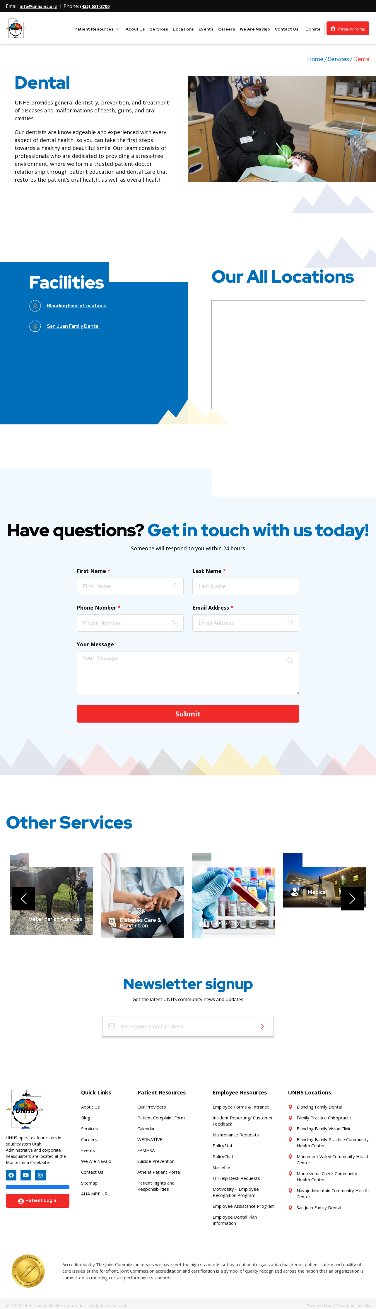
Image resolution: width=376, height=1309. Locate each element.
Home (315, 59)
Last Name (209, 570)
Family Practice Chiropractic (324, 1113)
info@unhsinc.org (40, 6)
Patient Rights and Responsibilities (156, 1182)
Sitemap (89, 1179)
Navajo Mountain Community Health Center (333, 1189)
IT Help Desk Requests (236, 1174)
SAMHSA (146, 1146)
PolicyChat (223, 1152)
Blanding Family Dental (319, 1103)
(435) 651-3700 (100, 6)
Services (338, 59)
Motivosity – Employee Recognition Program (236, 1188)
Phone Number (99, 607)
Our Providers (151, 1103)
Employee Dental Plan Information (235, 1216)
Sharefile (221, 1163)
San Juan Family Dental (319, 1203)
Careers (89, 1135)
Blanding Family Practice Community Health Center (333, 1138)
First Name (93, 570)
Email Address (212, 607)
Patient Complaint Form (161, 1113)
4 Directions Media (351, 1301)
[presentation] (23, 896)
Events (88, 1146)
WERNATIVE (150, 1135)
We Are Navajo (96, 1157)
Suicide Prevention (156, 1157)
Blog (85, 1113)
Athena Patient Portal (159, 1168)
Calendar (146, 1124)
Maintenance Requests (236, 1130)
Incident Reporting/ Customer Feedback (243, 1117)
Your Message (95, 644)
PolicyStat (223, 1141)
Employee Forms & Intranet (241, 1103)
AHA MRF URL (95, 1189)
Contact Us (92, 1168)
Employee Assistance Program (244, 1202)
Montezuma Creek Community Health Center (327, 1172)
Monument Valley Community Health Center (333, 1155)
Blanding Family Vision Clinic (324, 1124)
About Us (90, 1103)
